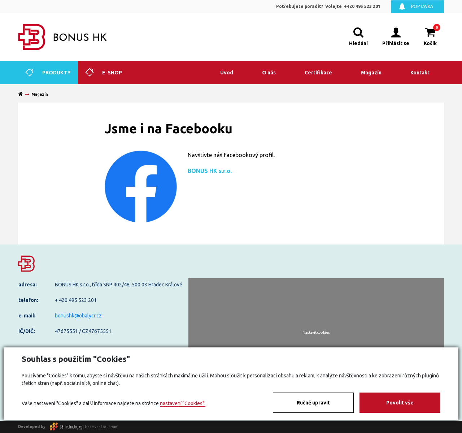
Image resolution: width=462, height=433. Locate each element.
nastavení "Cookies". (182, 403)
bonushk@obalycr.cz (78, 316)
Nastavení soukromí (101, 426)
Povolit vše (400, 403)
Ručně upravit (313, 403)
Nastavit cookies (316, 332)
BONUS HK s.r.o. (210, 171)
